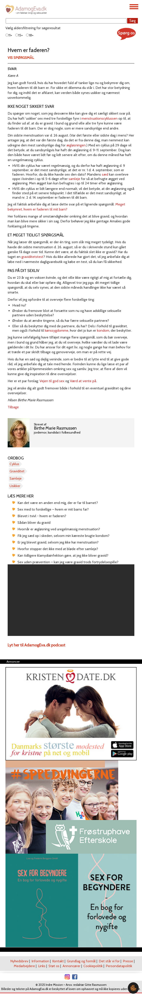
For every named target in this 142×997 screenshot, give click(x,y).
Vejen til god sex (52, 381)
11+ (8, 35)
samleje (74, 179)
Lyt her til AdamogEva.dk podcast (36, 645)
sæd (105, 174)
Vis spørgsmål (21, 58)
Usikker (15, 486)
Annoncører (71, 966)
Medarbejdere (24, 966)
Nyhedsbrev (19, 961)
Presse (128, 961)
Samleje (16, 478)
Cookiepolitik (93, 966)
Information (40, 961)
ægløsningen (76, 145)
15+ (19, 35)
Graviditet (17, 471)
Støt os (53, 966)
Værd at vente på (83, 381)
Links (41, 966)
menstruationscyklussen (99, 118)
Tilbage (13, 407)
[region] (71, 600)
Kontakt (58, 961)
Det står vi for (109, 961)
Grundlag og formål (81, 961)
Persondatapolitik (119, 966)
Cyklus (14, 464)
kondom (103, 330)
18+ (30, 35)
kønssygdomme (56, 330)
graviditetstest (32, 257)
